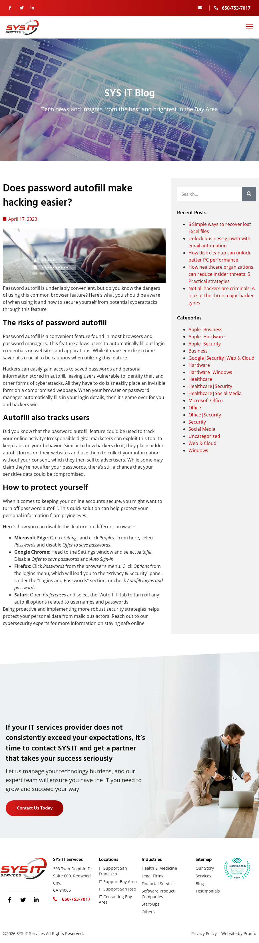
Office (194, 407)
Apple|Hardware (206, 336)
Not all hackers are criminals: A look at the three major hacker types (221, 295)
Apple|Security (204, 344)
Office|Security (204, 415)
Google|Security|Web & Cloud (221, 358)
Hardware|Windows (210, 372)
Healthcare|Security (210, 386)
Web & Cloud (202, 443)
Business (198, 351)
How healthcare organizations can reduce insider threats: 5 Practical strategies (220, 274)
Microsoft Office (205, 400)
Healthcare (200, 379)
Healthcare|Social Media (215, 393)
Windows (198, 450)
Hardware (199, 365)
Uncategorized (204, 436)
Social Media (201, 429)
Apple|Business (205, 329)
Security (197, 422)
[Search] (249, 194)
